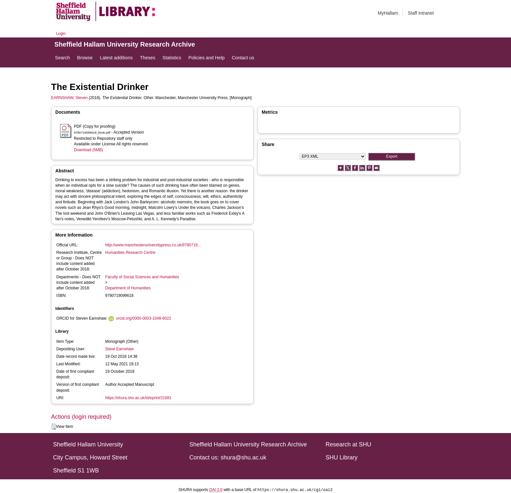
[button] (53, 427)
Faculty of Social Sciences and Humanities (142, 277)
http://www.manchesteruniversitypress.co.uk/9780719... (153, 245)
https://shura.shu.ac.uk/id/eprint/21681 (138, 398)
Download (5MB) (88, 150)
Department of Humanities (128, 288)
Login (61, 33)
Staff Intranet (421, 13)
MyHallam (388, 13)
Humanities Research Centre (130, 252)
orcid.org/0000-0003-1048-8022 (143, 318)
